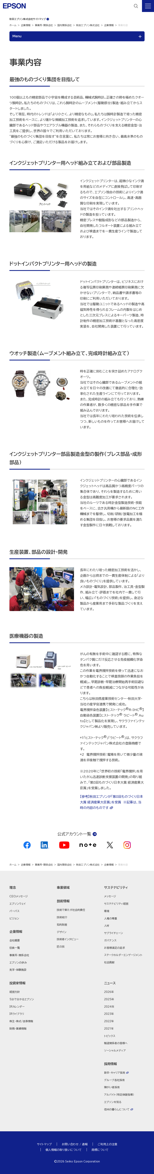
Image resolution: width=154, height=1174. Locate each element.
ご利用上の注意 (107, 1144)
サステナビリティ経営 (116, 903)
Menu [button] (16, 36)
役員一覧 (14, 948)
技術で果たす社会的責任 (71, 910)
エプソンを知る (112, 1102)
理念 (12, 887)
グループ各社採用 (114, 1080)
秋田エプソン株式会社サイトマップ (27, 19)
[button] (29, 887)
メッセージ (110, 896)
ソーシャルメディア (115, 1050)
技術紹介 (62, 917)
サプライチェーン (113, 933)
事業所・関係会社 (44, 25)
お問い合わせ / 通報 (75, 1144)
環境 (106, 911)
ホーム (12, 25)
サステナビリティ (116, 887)
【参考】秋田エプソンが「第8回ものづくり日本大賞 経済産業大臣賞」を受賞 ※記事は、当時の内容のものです (111, 802)
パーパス (14, 911)
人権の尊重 (110, 918)
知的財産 (62, 924)
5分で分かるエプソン (21, 999)
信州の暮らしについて (117, 1109)
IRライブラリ (16, 1014)
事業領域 (63, 887)
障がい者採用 (112, 1087)
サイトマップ (44, 1144)
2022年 (109, 1021)
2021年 (109, 1028)
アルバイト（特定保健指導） (119, 1094)
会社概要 (14, 940)
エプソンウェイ (17, 903)
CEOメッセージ (18, 896)
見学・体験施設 (17, 970)
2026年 (109, 992)
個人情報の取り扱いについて (64, 1149)
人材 (106, 925)
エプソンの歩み (18, 962)
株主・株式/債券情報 (21, 1021)
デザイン (61, 932)
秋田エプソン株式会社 (88, 25)
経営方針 (14, 992)
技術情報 (63, 901)
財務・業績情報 (17, 1028)
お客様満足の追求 (114, 948)
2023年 (109, 1014)
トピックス (109, 1036)
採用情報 (110, 1063)
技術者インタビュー (67, 939)
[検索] (136, 6)
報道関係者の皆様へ (116, 1043)
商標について (100, 1149)
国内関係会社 (64, 25)
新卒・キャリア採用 (114, 1072)
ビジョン (14, 918)
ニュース (110, 983)
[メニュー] (148, 6)
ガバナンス (110, 940)
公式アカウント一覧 (74, 834)
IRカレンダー (16, 1006)
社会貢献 (109, 962)
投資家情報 (17, 983)
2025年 (109, 999)
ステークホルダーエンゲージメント (123, 955)
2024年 (109, 1006)
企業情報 (25, 25)
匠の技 (61, 946)
